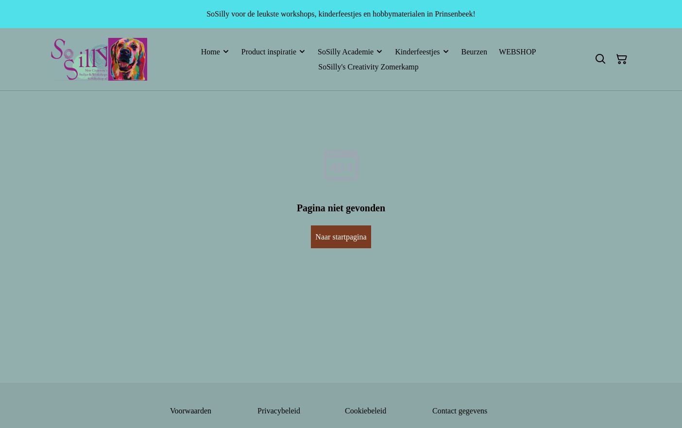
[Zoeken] (600, 59)
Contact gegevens (459, 411)
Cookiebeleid (365, 411)
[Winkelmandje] (621, 59)
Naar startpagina (340, 237)
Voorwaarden (190, 411)
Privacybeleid (278, 411)
